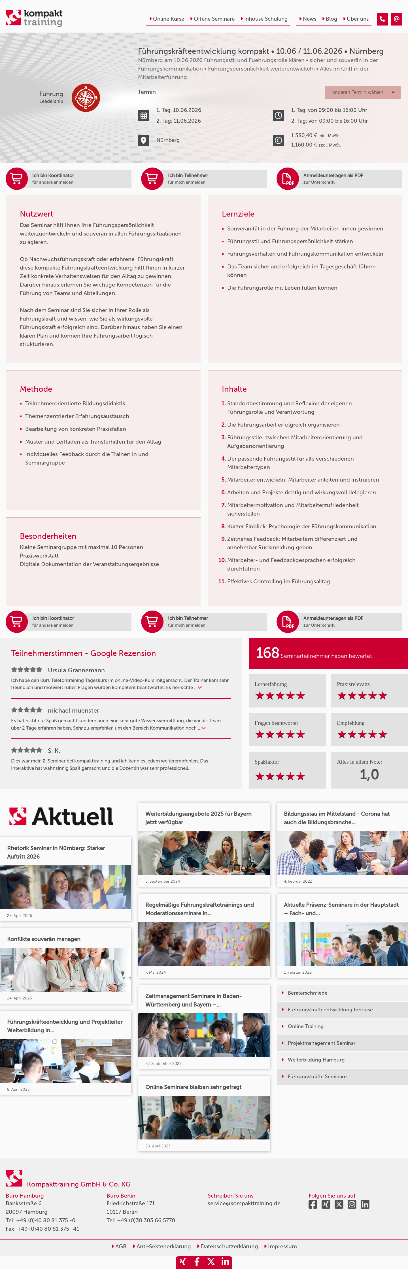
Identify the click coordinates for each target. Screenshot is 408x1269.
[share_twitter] (211, 1262)
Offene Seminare (212, 19)
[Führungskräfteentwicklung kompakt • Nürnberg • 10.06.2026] (382, 19)
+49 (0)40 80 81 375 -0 (45, 1220)
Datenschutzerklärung (227, 1246)
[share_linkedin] (225, 1262)
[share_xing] (183, 1262)
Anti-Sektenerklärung (161, 1246)
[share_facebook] (197, 1262)
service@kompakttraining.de (244, 1203)
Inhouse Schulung (264, 19)
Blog (329, 19)
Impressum (280, 1246)
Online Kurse (166, 19)
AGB (119, 1246)
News (307, 19)
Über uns (356, 19)
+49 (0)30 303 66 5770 (146, 1220)
